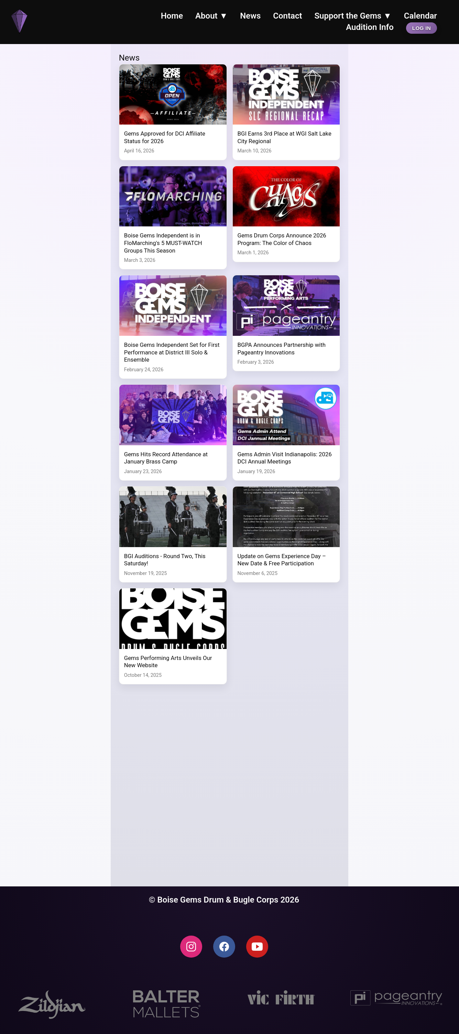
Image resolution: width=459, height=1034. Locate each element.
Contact (287, 16)
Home (172, 16)
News (250, 16)
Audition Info (370, 27)
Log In (421, 28)
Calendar (420, 16)
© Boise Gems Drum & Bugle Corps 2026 (224, 900)
